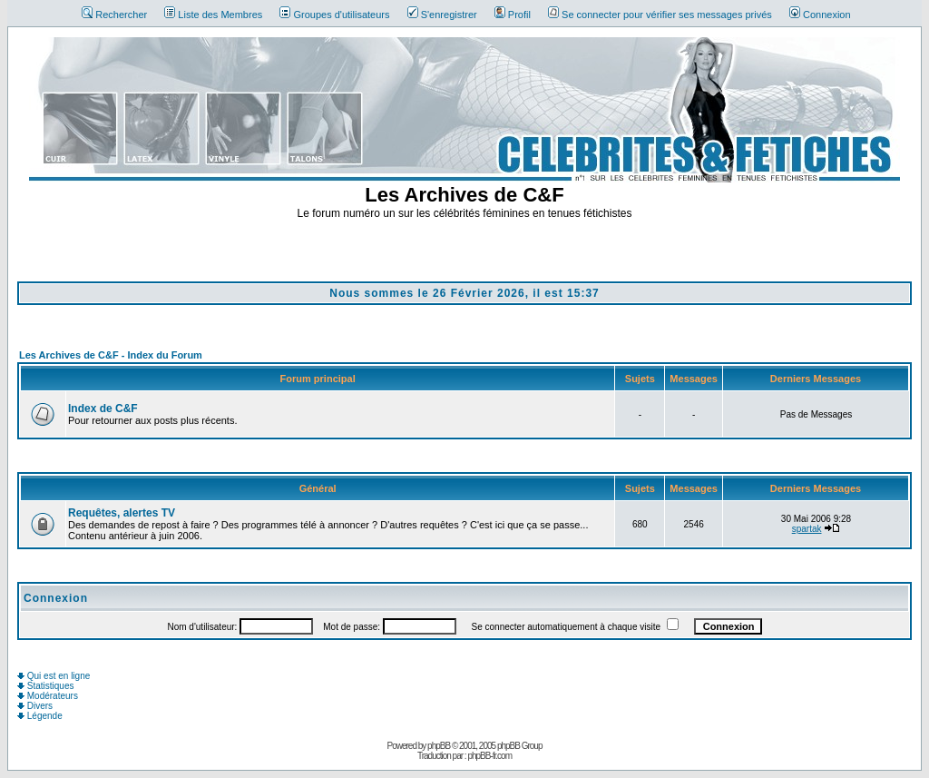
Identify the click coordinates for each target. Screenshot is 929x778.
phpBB (438, 746)
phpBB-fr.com (489, 756)
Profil (512, 14)
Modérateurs (47, 696)
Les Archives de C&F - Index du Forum (110, 355)
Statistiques (45, 686)
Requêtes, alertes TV (121, 513)
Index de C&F (103, 408)
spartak (807, 529)
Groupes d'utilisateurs (334, 14)
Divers (35, 706)
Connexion (820, 14)
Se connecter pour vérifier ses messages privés (660, 14)
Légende (40, 716)
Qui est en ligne (53, 676)
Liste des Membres (213, 14)
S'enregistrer (442, 14)
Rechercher (114, 14)
